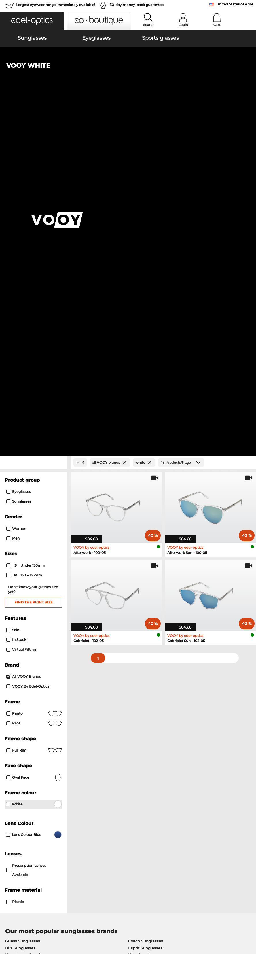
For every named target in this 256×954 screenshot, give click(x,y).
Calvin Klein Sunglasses (151, 630)
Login (183, 25)
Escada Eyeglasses (142, 658)
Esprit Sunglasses (145, 609)
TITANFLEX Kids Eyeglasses (151, 686)
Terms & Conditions (22, 931)
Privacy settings (18, 821)
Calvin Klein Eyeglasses (146, 672)
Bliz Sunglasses (20, 609)
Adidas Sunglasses (23, 630)
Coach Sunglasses (145, 602)
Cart (217, 25)
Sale (12, 291)
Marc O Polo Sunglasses (28, 623)
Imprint (66, 931)
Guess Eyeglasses (22, 672)
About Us (13, 812)
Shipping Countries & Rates (112, 828)
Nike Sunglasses (144, 616)
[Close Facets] (33, 124)
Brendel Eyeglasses (143, 679)
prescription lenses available (26, 531)
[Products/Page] (181, 124)
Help (174, 812)
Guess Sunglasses (22, 602)
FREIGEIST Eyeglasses (145, 665)
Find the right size (33, 264)
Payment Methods (104, 821)
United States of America (236, 4)
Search (148, 25)
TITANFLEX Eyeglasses (27, 686)
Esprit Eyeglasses (22, 679)
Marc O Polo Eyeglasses (28, 658)
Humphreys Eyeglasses (27, 665)
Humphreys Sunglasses (28, 616)
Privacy (50, 931)
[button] (32, 21)
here (151, 752)
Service (94, 812)
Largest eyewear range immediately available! (55, 5)
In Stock (16, 301)
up (249, 931)
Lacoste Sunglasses (147, 623)
